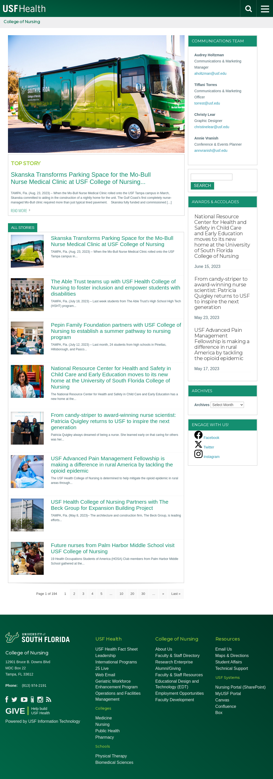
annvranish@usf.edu (211, 150)
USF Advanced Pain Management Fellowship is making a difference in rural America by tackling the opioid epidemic (112, 464)
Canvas (222, 700)
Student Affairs (228, 662)
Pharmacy (104, 737)
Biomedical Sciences (114, 762)
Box (219, 712)
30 (143, 594)
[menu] (265, 8)
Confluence (225, 706)
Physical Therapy (111, 756)
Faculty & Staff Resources (179, 675)
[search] (248, 8)
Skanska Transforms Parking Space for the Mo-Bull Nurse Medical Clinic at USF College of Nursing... (81, 178)
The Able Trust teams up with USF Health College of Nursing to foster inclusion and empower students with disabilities (115, 287)
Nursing (102, 724)
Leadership (105, 655)
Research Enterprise (174, 662)
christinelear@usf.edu (211, 127)
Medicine (103, 718)
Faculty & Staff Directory (177, 655)
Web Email (105, 675)
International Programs (116, 662)
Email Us (223, 649)
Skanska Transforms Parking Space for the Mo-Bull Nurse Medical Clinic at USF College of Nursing (112, 241)
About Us (163, 649)
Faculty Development (174, 700)
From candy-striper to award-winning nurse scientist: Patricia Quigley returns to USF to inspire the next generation (113, 421)
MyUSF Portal (228, 693)
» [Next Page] (163, 594)
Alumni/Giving (168, 668)
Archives (202, 405)
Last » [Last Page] (175, 594)
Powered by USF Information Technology (42, 721)
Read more (19, 210)
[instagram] (207, 457)
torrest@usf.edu (207, 103)
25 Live (102, 668)
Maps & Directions (232, 655)
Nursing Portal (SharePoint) (240, 687)
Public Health (107, 731)
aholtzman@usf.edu (210, 73)
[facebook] (206, 438)
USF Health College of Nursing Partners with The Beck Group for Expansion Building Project (109, 505)
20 (132, 594)
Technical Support (231, 668)
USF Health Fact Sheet (116, 649)
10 (121, 594)
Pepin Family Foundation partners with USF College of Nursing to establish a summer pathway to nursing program (116, 331)
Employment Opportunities (179, 693)
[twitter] (204, 447)
